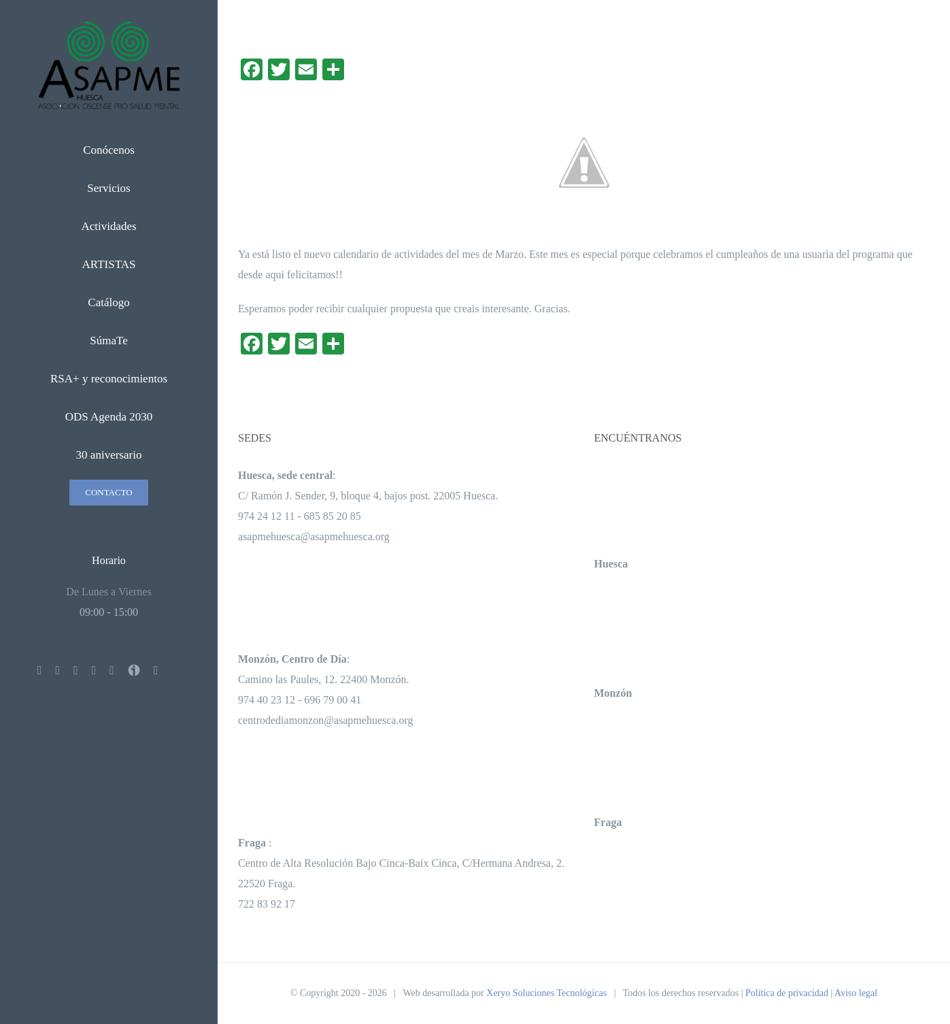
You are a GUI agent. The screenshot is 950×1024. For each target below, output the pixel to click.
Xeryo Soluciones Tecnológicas (546, 993)
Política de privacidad (786, 993)
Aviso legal (855, 993)
